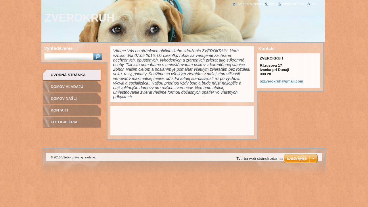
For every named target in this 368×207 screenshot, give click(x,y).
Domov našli (64, 98)
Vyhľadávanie (58, 48)
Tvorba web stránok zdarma (259, 158)
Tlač (272, 4)
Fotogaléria (64, 122)
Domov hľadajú (67, 87)
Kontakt (60, 110)
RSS (314, 4)
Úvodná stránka (68, 75)
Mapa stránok (293, 4)
